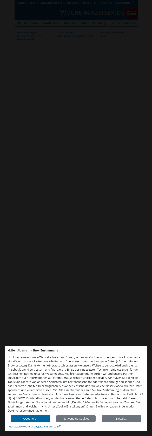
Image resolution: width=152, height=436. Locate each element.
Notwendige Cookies (76, 418)
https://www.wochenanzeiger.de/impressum (33, 426)
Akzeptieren (30, 418)
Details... (121, 418)
